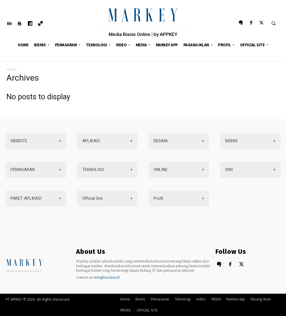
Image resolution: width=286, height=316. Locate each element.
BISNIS (231, 140)
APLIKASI (91, 140)
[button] (273, 23)
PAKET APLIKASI (26, 198)
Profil (158, 198)
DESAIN (161, 140)
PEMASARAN (23, 169)
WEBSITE (19, 140)
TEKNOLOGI (93, 169)
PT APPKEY (14, 299)
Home (11, 69)
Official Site (92, 198)
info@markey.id (107, 277)
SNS (229, 169)
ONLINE (161, 169)
